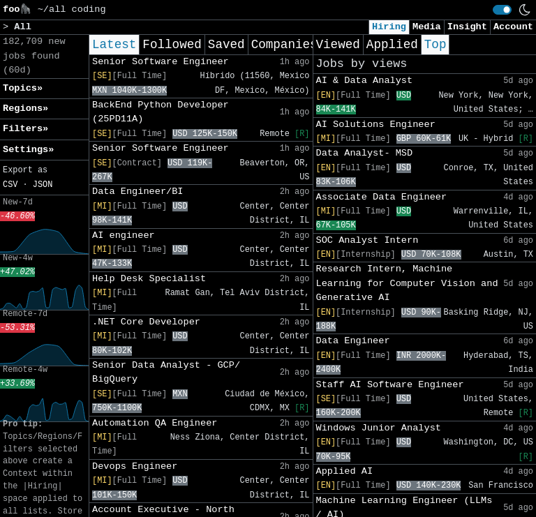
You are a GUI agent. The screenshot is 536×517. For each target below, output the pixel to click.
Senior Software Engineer (160, 62)
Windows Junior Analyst (378, 428)
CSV (10, 185)
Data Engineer (353, 341)
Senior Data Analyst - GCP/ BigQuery (166, 372)
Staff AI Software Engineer (390, 385)
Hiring (389, 27)
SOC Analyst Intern (367, 240)
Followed (171, 45)
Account (513, 27)
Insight (467, 27)
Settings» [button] (28, 149)
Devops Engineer (134, 466)
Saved (226, 45)
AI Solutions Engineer (376, 124)
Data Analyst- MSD (364, 153)
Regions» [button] (25, 108)
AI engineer (123, 235)
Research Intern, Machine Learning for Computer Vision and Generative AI (407, 283)
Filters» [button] (25, 128)
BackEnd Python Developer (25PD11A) (160, 112)
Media (426, 27)
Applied (392, 45)
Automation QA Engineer (154, 423)
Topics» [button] (23, 88)
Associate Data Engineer (381, 197)
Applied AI (344, 471)
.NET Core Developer (146, 322)
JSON (43, 185)
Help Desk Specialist (149, 279)
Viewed (338, 45)
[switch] (502, 10)
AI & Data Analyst (364, 80)
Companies (284, 45)
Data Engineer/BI (138, 191)
